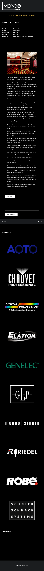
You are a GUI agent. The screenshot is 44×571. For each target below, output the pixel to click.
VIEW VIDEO (10, 196)
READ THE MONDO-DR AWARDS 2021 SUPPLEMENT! (22, 15)
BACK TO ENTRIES (11, 214)
